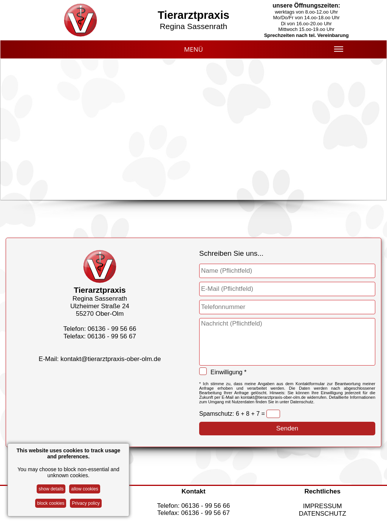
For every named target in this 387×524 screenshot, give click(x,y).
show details (51, 489)
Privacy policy (85, 503)
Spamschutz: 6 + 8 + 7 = (232, 413)
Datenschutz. (302, 402)
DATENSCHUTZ (322, 513)
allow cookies (84, 489)
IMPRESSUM (322, 506)
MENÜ (263, 51)
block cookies (50, 503)
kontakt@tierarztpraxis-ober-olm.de (110, 359)
